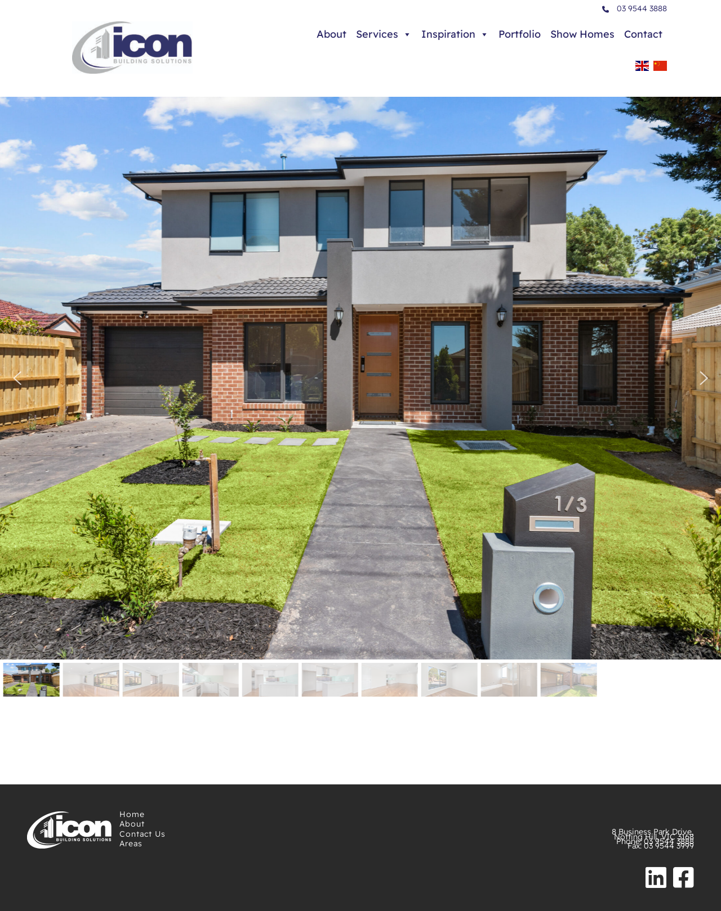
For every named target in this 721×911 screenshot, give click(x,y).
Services (384, 34)
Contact (643, 34)
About (331, 34)
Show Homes (582, 34)
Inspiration (455, 34)
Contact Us (142, 834)
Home (132, 814)
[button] (17, 378)
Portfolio (520, 34)
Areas (131, 843)
